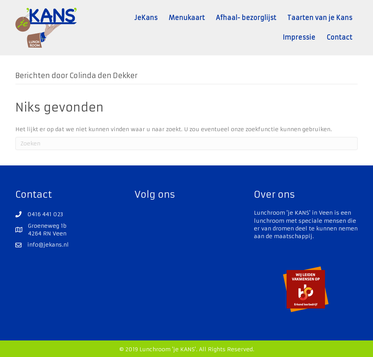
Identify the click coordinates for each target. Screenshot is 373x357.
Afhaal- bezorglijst (246, 18)
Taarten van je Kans (319, 18)
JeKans (145, 18)
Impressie (299, 37)
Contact (339, 37)
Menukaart (187, 18)
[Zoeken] (186, 143)
